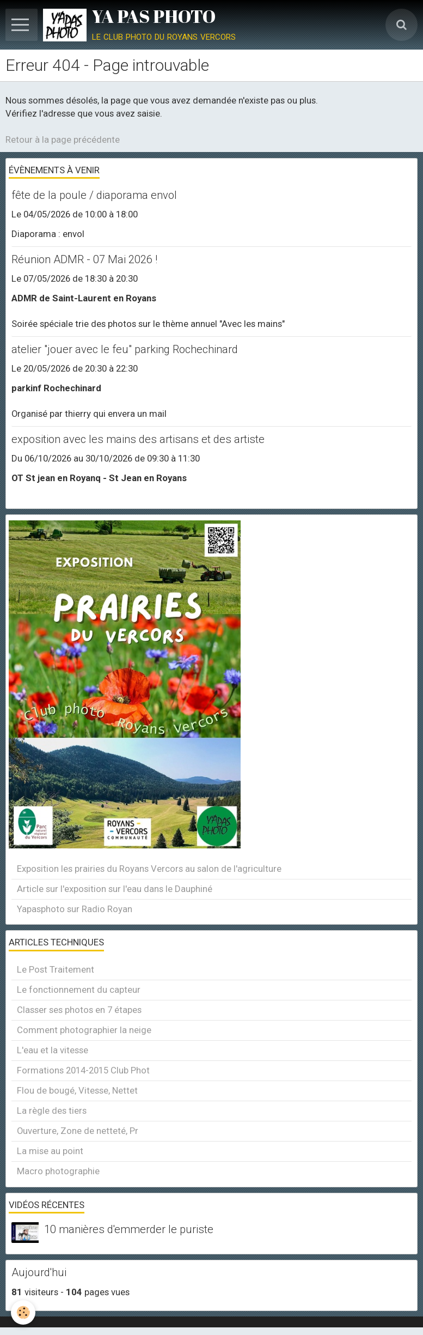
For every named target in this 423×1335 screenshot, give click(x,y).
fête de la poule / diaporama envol (94, 195)
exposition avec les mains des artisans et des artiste (138, 439)
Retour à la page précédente (62, 139)
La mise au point (50, 1150)
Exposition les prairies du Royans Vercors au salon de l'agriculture (149, 868)
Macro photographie (58, 1171)
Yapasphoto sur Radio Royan (74, 908)
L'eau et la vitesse (52, 1050)
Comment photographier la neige (84, 1029)
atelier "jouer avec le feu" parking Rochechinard (124, 349)
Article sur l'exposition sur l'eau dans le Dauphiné (114, 888)
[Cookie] (23, 1312)
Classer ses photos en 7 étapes (79, 1009)
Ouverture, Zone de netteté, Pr (77, 1130)
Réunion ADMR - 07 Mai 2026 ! (84, 259)
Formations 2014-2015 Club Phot (83, 1070)
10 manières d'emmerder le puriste (128, 1229)
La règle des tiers (52, 1110)
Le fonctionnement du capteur (78, 989)
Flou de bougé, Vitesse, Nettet (77, 1090)
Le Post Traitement (55, 969)
